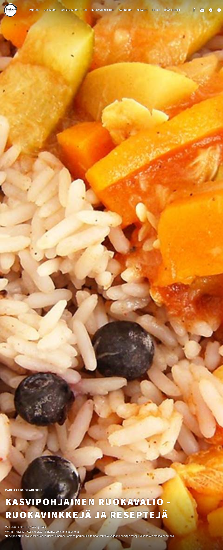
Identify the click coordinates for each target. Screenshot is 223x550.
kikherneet (60, 536)
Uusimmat (50, 10)
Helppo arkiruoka (19, 536)
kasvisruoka (46, 536)
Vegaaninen (116, 536)
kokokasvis (146, 536)
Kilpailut (142, 10)
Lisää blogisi (172, 10)
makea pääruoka (164, 536)
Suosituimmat (70, 10)
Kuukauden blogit (103, 10)
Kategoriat (126, 10)
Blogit (156, 10)
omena (71, 536)
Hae (85, 10)
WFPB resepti (131, 536)
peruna (80, 536)
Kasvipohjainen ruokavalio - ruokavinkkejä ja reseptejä (88, 508)
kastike (34, 536)
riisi (87, 536)
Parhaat (34, 10)
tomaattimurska (99, 536)
